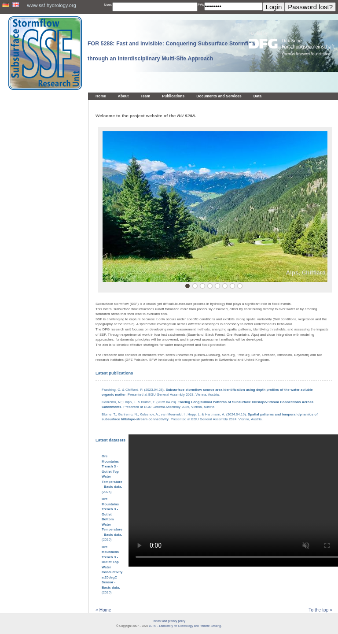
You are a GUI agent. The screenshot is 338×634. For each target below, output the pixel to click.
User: (108, 5)
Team (146, 96)
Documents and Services (218, 96)
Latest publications (114, 373)
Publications (173, 96)
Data (258, 96)
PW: (201, 5)
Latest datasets (110, 440)
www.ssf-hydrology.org (51, 5)
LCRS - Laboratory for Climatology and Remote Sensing (185, 625)
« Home (103, 610)
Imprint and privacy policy (169, 621)
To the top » (320, 610)
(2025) (112, 519)
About (123, 96)
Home (101, 96)
